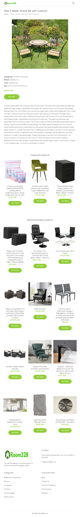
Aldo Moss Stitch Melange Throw (40, 421)
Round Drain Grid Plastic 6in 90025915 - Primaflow (65, 421)
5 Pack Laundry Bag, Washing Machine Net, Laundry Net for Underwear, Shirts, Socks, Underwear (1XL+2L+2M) (15, 190)
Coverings (8, 485)
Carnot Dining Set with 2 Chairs (65, 252)
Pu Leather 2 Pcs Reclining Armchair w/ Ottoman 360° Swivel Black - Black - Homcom (40, 254)
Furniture (17, 77)
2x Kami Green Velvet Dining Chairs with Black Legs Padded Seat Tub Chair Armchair (40, 189)
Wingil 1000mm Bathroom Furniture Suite (15, 422)
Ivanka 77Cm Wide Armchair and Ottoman (40, 368)
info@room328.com (49, 462)
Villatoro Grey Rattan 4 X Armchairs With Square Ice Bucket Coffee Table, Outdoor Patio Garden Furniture (15, 313)
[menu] (73, 3)
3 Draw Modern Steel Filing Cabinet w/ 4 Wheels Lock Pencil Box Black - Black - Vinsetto (65, 189)
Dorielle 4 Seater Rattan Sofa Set (15, 368)
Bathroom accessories (12, 477)
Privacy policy (47, 489)
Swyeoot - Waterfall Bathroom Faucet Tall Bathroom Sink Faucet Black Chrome (65, 370)
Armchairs (24, 77)
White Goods (9, 497)
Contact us (45, 481)
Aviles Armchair (40, 309)
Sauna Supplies (9, 493)
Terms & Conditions (49, 485)
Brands (6, 481)
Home (6, 14)
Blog (43, 477)
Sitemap (45, 493)
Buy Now (11, 97)
